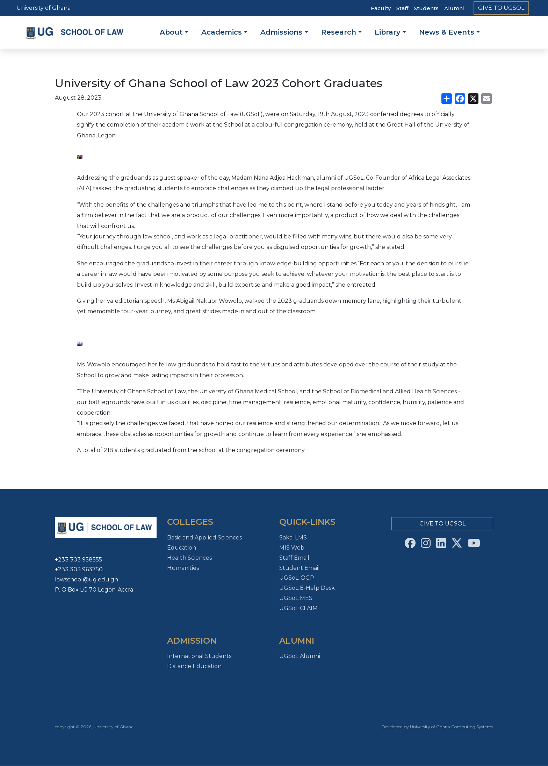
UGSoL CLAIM (298, 608)
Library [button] (388, 32)
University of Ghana (43, 8)
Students (426, 8)
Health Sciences (189, 557)
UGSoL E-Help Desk (307, 588)
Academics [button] (221, 32)
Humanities (183, 568)
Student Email (299, 568)
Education (181, 547)
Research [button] (338, 32)
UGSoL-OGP (296, 577)
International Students (199, 656)
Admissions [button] (281, 32)
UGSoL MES (295, 598)
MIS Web (291, 547)
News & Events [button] (446, 32)
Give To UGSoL (501, 8)
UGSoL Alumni (299, 656)
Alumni (454, 8)
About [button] (171, 32)
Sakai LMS (293, 537)
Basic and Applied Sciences (204, 537)
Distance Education (194, 666)
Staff (402, 8)
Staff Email (294, 557)
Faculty (381, 8)
